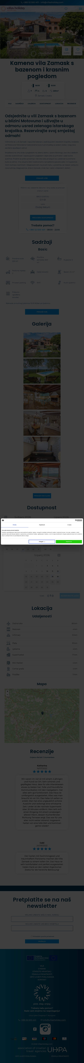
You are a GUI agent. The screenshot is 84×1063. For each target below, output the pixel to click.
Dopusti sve (69, 541)
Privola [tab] (14, 525)
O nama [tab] (69, 525)
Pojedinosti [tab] (42, 525)
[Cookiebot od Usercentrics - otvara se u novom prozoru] (72, 520)
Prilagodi (42, 541)
